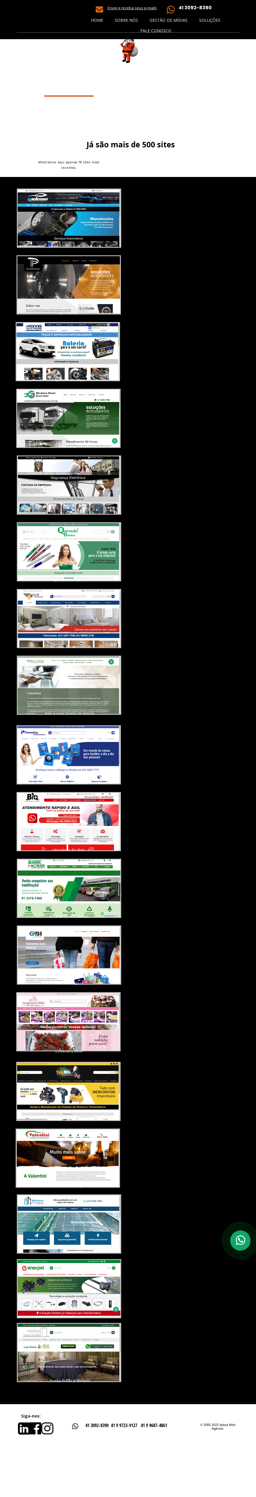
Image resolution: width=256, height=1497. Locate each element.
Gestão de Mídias (169, 20)
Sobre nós (126, 20)
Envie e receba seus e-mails (132, 7)
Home (97, 20)
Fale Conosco (155, 30)
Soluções (209, 20)
